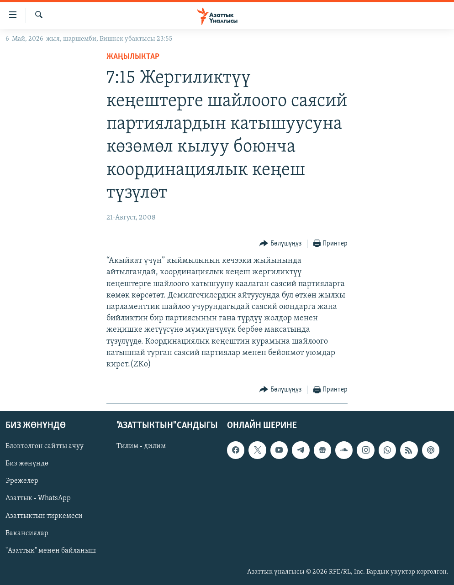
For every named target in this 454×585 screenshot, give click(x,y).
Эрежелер (21, 481)
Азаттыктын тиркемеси (44, 516)
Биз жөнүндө (26, 464)
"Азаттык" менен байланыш (50, 550)
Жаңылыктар (132, 56)
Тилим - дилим (141, 446)
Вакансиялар (26, 533)
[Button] (280, 244)
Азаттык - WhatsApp (38, 498)
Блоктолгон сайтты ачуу (44, 446)
